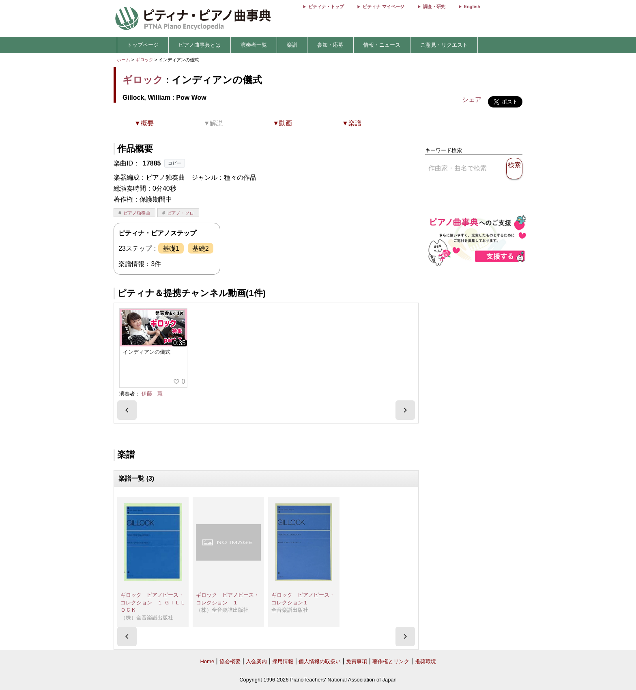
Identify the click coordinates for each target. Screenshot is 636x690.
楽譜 (292, 45)
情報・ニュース (381, 45)
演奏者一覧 (254, 45)
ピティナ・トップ (326, 6)
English (472, 6)
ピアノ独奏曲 (136, 213)
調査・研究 (434, 6)
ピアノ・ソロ (180, 213)
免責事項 (356, 661)
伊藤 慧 (152, 394)
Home (207, 661)
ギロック (144, 59)
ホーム (123, 59)
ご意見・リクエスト (444, 45)
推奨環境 (425, 661)
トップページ (143, 45)
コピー (174, 163)
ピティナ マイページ (383, 6)
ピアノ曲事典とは (199, 45)
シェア (471, 99)
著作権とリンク (390, 661)
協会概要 (230, 661)
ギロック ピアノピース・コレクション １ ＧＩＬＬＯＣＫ (152, 602)
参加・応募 (330, 45)
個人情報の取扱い (320, 661)
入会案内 (256, 661)
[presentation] (127, 410)
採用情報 (282, 661)
